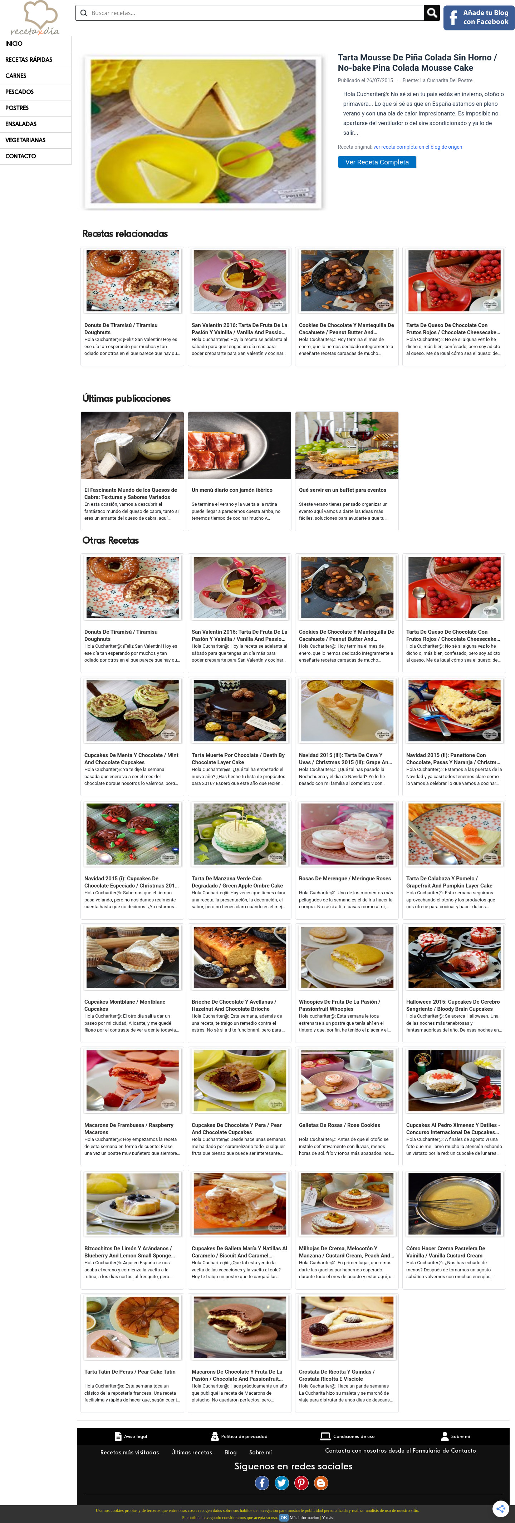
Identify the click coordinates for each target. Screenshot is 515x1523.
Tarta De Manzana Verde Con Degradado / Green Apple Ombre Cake (237, 882)
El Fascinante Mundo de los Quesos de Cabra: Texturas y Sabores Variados (130, 493)
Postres (17, 108)
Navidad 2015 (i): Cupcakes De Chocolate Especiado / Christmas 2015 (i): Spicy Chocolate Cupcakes (131, 882)
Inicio (13, 44)
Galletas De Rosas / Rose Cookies (339, 1125)
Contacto (20, 156)
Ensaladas (20, 124)
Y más (327, 1517)
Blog (232, 1452)
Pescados (19, 92)
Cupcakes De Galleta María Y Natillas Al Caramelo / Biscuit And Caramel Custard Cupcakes (239, 1252)
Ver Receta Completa (377, 162)
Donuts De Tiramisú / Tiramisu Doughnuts (121, 329)
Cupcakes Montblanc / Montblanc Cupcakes (124, 1005)
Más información (304, 1517)
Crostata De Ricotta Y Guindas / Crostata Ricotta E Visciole (337, 1375)
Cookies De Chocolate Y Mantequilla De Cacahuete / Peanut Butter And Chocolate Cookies (346, 329)
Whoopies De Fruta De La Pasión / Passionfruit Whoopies (340, 1005)
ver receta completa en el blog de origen (417, 147)
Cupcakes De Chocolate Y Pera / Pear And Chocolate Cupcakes (237, 1129)
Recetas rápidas (28, 60)
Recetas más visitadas (130, 1452)
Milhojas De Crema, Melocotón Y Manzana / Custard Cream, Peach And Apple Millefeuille (344, 1252)
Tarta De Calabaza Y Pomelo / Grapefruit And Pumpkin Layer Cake (449, 882)
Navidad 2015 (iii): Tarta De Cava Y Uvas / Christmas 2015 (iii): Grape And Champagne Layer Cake (345, 759)
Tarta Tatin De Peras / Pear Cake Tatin (130, 1372)
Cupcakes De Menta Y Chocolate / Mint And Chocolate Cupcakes (131, 759)
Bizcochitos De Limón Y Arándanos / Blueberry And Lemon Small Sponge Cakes (128, 1252)
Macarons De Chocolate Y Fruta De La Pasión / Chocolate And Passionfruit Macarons (237, 1376)
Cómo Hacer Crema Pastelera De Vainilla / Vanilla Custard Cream (445, 1252)
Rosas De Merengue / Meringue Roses (345, 878)
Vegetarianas (25, 140)
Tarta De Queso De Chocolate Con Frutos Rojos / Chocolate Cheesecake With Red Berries (451, 329)
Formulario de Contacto (444, 1451)
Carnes (15, 76)
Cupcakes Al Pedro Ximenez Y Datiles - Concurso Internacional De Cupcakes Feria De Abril (453, 1129)
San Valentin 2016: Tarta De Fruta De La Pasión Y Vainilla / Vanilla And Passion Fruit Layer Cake (240, 329)
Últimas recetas (192, 1452)
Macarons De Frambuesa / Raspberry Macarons (128, 1129)
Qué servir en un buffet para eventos (342, 490)
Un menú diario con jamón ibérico (232, 490)
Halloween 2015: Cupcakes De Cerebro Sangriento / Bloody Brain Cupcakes (453, 1005)
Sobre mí (261, 1452)
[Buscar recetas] (249, 13)
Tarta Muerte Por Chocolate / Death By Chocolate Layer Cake (238, 759)
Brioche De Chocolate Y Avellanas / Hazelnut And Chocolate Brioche (234, 1005)
